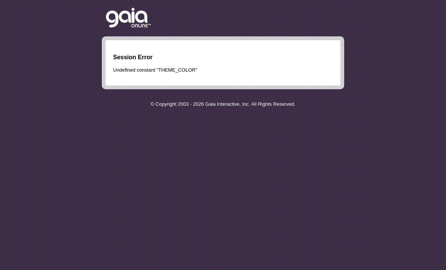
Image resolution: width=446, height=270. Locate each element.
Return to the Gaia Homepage (128, 18)
